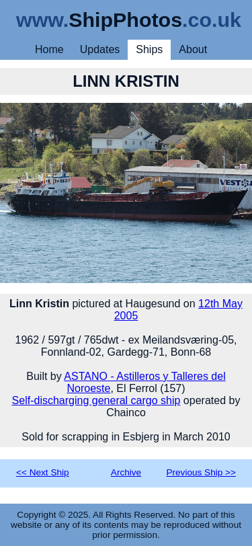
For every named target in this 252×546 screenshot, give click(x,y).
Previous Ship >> (201, 472)
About (193, 49)
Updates (100, 49)
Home (49, 49)
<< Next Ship (42, 472)
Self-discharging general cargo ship (96, 400)
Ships (149, 49)
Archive (126, 472)
